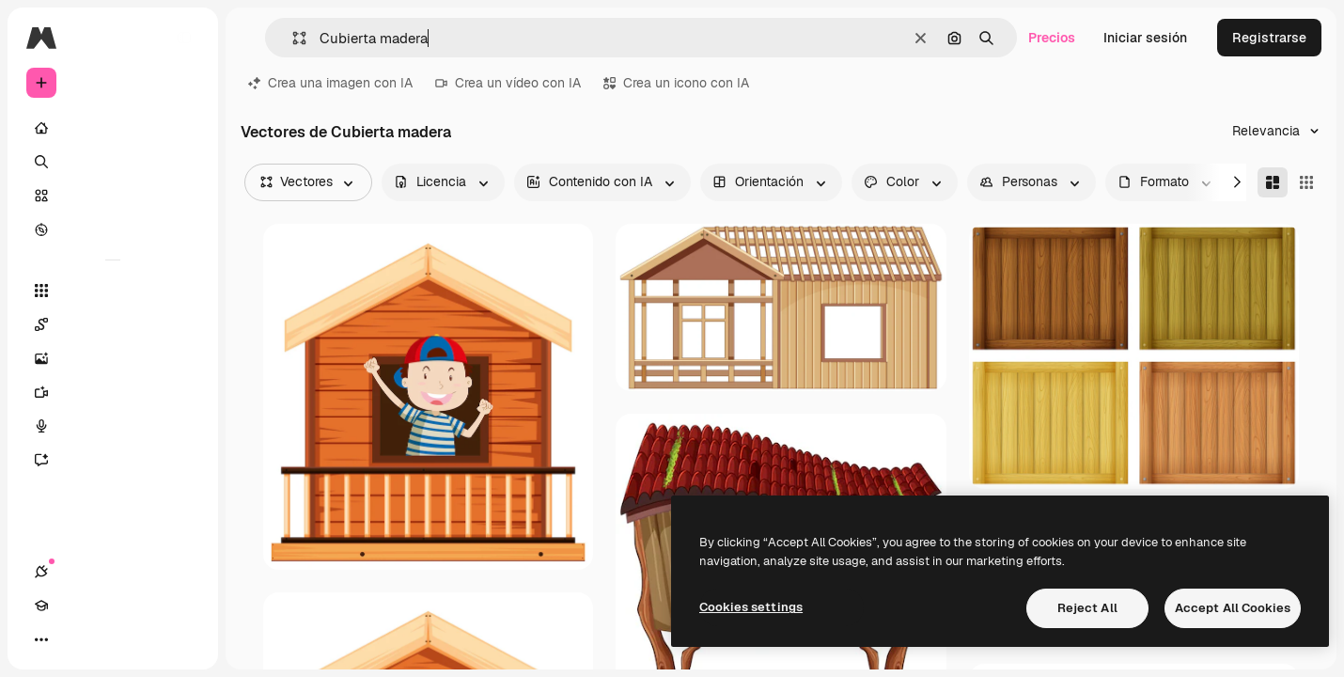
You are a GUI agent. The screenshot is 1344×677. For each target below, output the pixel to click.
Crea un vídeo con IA (508, 82)
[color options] (905, 182)
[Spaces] (112, 324)
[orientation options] (771, 182)
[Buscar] (112, 162)
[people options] (1031, 182)
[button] (292, 38)
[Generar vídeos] (112, 392)
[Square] (1306, 182)
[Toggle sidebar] (184, 38)
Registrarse (1269, 37)
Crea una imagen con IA (330, 82)
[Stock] (112, 196)
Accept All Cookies (1232, 608)
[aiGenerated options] (602, 182)
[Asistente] (112, 460)
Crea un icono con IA (676, 82)
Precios (1051, 37)
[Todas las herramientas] (112, 291)
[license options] (443, 182)
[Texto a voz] (112, 426)
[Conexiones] (41, 639)
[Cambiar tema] (109, 639)
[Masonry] (1273, 182)
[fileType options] (1166, 182)
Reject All (1087, 608)
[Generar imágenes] (112, 358)
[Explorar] (112, 229)
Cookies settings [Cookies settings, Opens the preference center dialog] (751, 607)
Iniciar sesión (1145, 37)
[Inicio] (112, 128)
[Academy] (75, 639)
